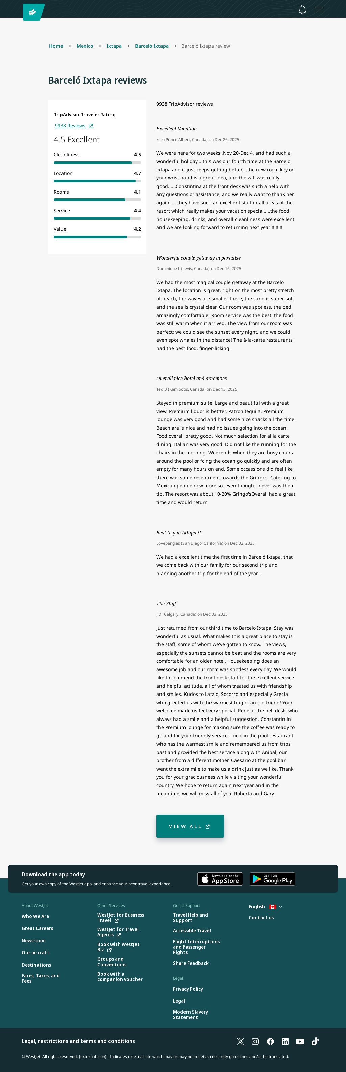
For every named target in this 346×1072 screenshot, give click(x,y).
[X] (241, 1041)
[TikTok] (315, 1041)
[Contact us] (261, 917)
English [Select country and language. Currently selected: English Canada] (265, 906)
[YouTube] (300, 1041)
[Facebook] (270, 1041)
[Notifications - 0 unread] (302, 9)
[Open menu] (319, 9)
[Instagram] (255, 1041)
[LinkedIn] (285, 1041)
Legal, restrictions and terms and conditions (78, 1041)
